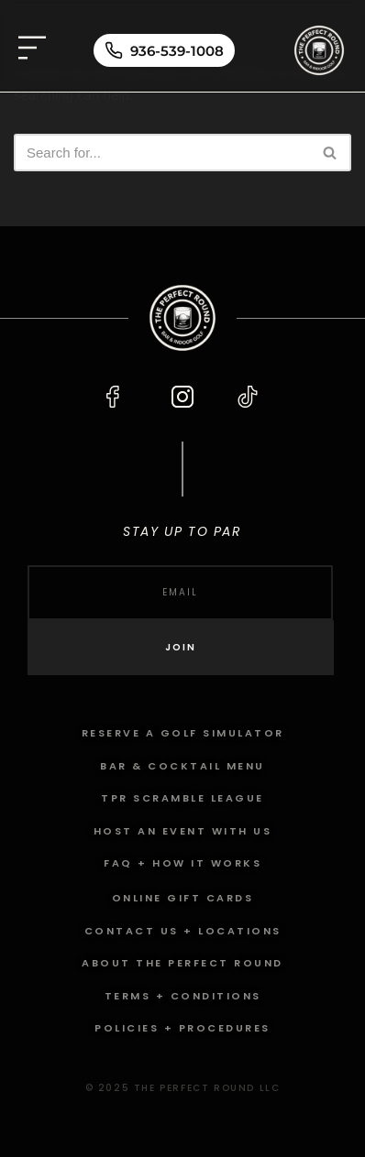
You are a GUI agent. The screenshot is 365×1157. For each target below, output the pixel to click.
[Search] (162, 152)
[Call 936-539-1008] (164, 50)
